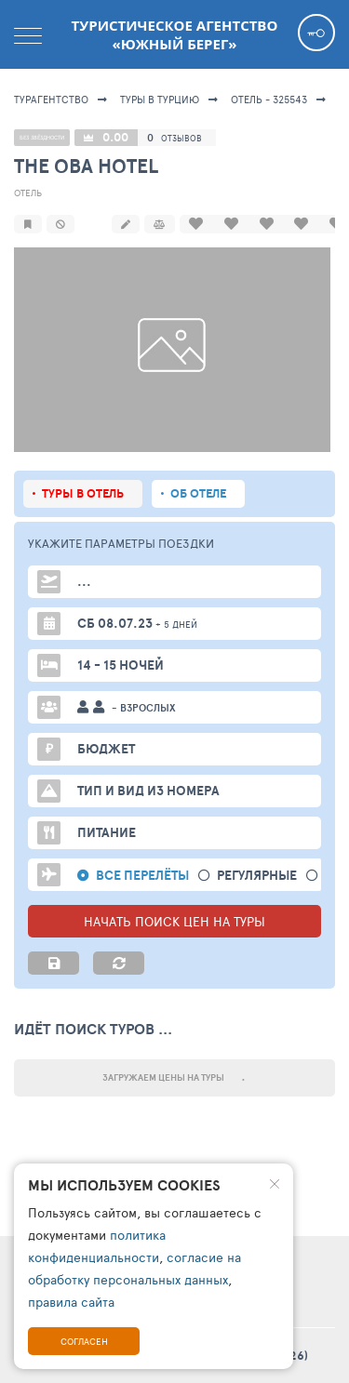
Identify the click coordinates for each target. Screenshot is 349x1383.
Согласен (84, 1341)
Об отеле (198, 493)
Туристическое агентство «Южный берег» (175, 34)
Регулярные (257, 876)
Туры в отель (83, 493)
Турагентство (51, 99)
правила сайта (71, 1301)
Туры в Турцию (159, 99)
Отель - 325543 (269, 99)
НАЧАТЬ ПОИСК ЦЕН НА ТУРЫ (174, 921)
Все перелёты (142, 876)
